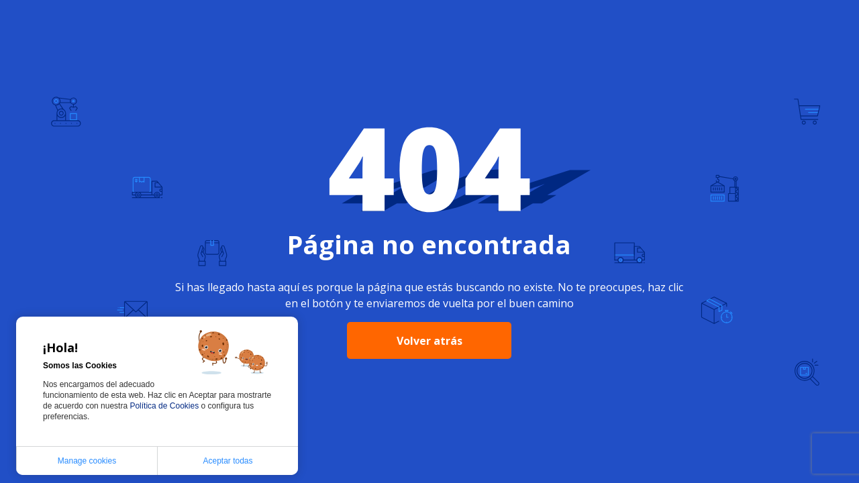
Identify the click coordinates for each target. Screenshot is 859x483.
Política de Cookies (165, 406)
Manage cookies (87, 461)
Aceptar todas (227, 461)
